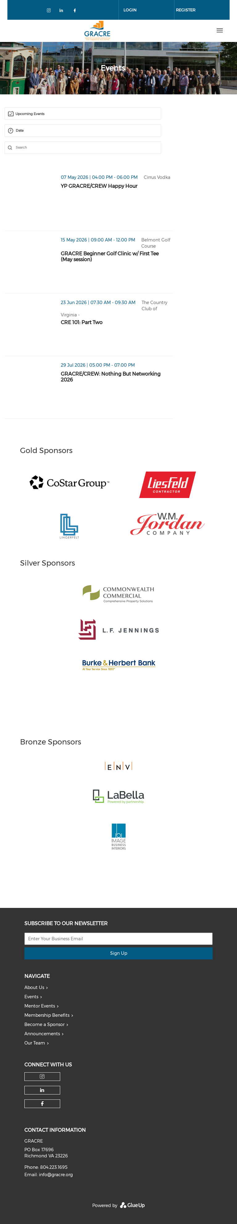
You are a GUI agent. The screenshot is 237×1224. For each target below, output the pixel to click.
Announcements (42, 1033)
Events (31, 996)
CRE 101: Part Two (81, 322)
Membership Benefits (46, 1015)
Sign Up (118, 953)
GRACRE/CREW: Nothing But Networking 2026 (110, 377)
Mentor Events (39, 1006)
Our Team (34, 1043)
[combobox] (83, 113)
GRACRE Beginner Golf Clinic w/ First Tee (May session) (110, 256)
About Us (34, 987)
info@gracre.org (56, 1174)
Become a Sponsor (44, 1024)
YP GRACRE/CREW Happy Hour (99, 186)
